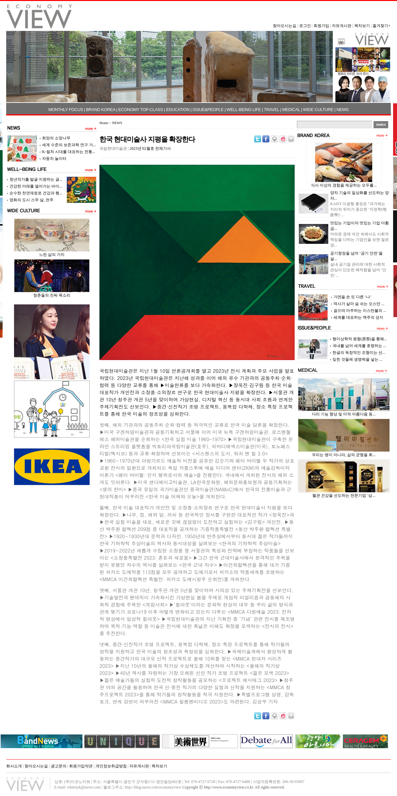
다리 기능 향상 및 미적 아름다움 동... (343, 414)
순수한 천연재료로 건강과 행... (35, 193)
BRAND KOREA (100, 109)
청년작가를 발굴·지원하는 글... (35, 179)
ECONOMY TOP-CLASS (140, 109)
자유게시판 (341, 25)
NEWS (342, 109)
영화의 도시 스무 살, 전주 (31, 200)
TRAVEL (271, 109)
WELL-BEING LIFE (244, 109)
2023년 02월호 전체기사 (150, 148)
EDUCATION (177, 109)
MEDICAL (291, 109)
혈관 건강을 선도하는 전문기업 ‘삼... (343, 495)
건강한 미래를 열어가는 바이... (35, 186)
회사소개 (14, 766)
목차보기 (362, 25)
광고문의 (58, 766)
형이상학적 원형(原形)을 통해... (359, 339)
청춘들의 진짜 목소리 (51, 295)
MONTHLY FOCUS (65, 109)
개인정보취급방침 (111, 766)
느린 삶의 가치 (52, 254)
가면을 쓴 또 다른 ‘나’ (352, 297)
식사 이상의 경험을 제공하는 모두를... (343, 185)
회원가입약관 (81, 766)
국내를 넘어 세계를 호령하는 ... (359, 345)
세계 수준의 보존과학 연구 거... (69, 145)
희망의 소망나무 (56, 138)
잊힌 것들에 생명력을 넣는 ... (357, 359)
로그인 (305, 25)
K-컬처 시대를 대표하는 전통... (68, 151)
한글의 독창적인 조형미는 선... (358, 352)
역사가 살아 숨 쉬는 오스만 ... (358, 303)
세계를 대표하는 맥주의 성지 (358, 317)
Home (103, 123)
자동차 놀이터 (54, 158)
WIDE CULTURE (318, 109)
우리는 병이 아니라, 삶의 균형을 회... (343, 455)
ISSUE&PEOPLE (208, 109)
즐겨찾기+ (381, 25)
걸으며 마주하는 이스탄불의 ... (359, 310)
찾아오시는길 (284, 25)
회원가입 (321, 25)
